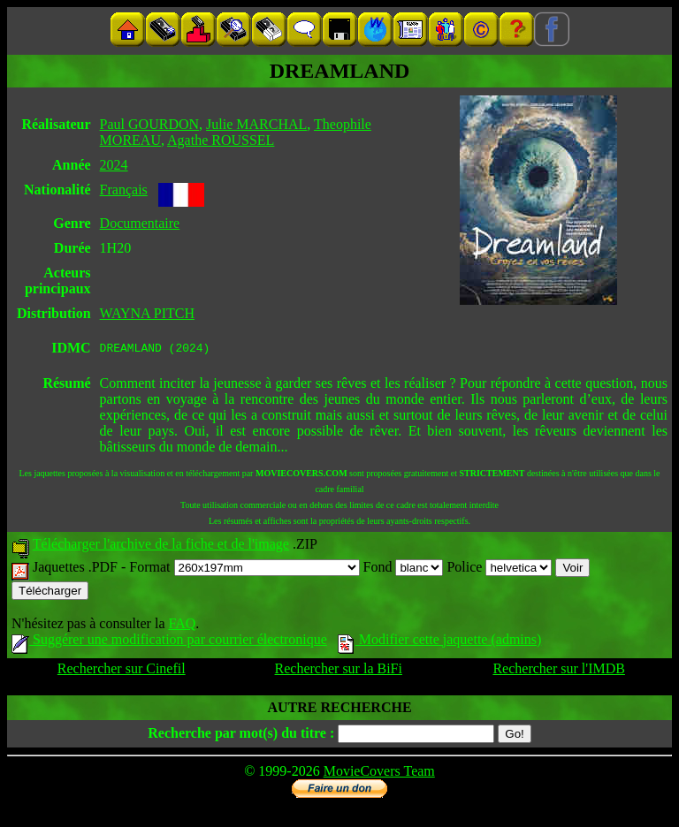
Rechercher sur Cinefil (121, 671)
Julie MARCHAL (256, 124)
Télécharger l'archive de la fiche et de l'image (161, 546)
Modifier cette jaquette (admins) (440, 641)
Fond (403, 569)
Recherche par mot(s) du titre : (241, 735)
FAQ (181, 626)
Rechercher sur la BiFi (338, 671)
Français (124, 189)
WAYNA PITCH (147, 313)
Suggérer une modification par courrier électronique (169, 641)
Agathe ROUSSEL (220, 140)
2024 (114, 164)
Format (244, 569)
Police (499, 569)
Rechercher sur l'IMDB (558, 671)
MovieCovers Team (379, 773)
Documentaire (140, 223)
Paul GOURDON (149, 124)
